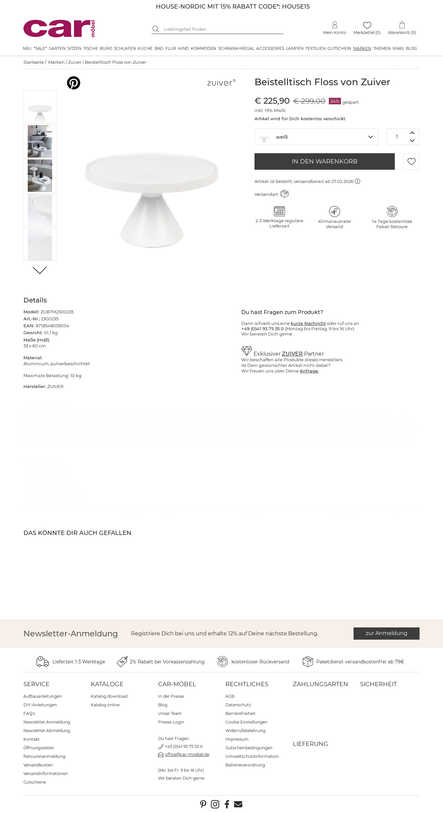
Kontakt (31, 739)
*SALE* (40, 48)
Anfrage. (309, 370)
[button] (40, 107)
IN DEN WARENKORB (325, 161)
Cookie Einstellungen (246, 722)
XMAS (398, 48)
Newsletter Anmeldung (46, 722)
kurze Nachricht (308, 323)
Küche (145, 48)
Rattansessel (399, 422)
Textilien (315, 48)
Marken (362, 48)
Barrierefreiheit (240, 713)
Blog (411, 48)
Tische (91, 48)
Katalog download (109, 696)
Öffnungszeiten (38, 747)
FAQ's (29, 713)
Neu (27, 48)
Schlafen (125, 48)
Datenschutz (238, 704)
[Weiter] (40, 271)
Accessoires (270, 48)
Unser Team (170, 713)
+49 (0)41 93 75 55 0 (184, 746)
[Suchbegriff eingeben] (222, 29)
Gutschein (339, 48)
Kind (183, 48)
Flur (170, 48)
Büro (106, 48)
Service (36, 684)
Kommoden (203, 48)
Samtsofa (374, 422)
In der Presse (171, 696)
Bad (158, 48)
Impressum (237, 739)
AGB (229, 696)
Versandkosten (38, 764)
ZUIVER (292, 354)
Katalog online (105, 704)
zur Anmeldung (386, 633)
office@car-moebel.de (187, 754)
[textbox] (316, 136)
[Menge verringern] (412, 141)
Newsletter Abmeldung (46, 730)
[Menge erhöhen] (412, 132)
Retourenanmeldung (44, 756)
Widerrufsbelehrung (245, 730)
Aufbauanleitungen (42, 696)
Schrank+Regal (236, 48)
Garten (57, 48)
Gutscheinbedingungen (248, 747)
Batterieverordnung (245, 764)
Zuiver (75, 62)
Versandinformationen (45, 773)
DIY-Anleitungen (40, 704)
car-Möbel (177, 684)
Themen (382, 48)
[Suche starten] (156, 29)
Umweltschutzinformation (252, 756)
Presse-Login (171, 722)
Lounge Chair (49, 428)
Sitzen (74, 48)
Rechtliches (246, 684)
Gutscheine (34, 782)
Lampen (295, 48)
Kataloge (107, 684)
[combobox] (316, 136)
